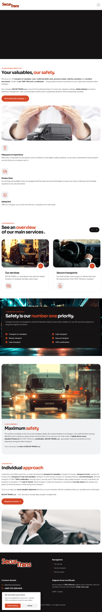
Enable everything (13, 605)
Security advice (59, 572)
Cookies (60, 592)
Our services (12, 272)
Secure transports (67, 272)
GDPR (54, 592)
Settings (29, 605)
